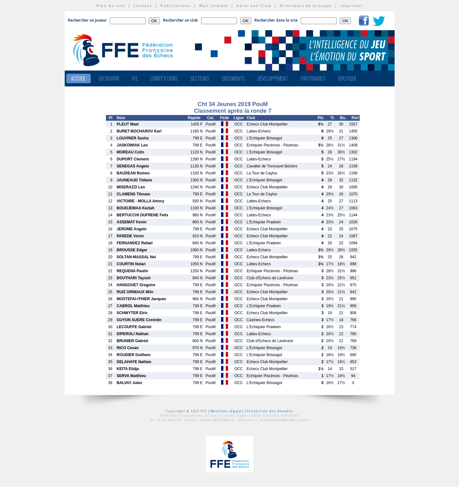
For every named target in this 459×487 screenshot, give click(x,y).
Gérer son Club (254, 5)
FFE (135, 78)
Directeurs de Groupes (306, 5)
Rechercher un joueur (87, 20)
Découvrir (109, 78)
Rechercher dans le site (276, 20)
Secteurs (199, 78)
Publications (176, 5)
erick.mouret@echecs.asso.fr (284, 420)
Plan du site (110, 5)
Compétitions (164, 78)
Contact (143, 5)
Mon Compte (213, 5)
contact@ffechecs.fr (217, 420)
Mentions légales (227, 411)
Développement (273, 78)
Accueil (78, 78)
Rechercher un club (180, 20)
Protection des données (270, 411)
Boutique (347, 78)
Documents (233, 78)
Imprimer (351, 5)
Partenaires (313, 78)
